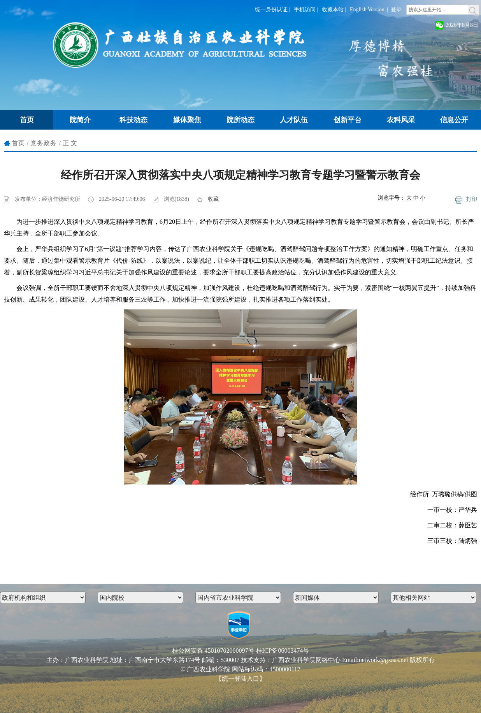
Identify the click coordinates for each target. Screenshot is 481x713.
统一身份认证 (271, 9)
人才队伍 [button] (294, 120)
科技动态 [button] (133, 120)
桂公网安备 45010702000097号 (213, 650)
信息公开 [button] (454, 120)
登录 (396, 9)
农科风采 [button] (401, 120)
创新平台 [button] (348, 120)
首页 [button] (27, 120)
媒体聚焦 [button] (187, 120)
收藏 (213, 199)
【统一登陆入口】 (240, 678)
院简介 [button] (80, 120)
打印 (471, 199)
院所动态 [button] (240, 120)
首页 (18, 143)
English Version (367, 9)
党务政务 (43, 143)
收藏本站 (333, 9)
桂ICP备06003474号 (282, 650)
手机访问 (305, 9)
